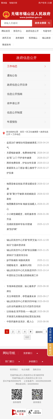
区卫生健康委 (32, 132)
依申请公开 (13, 103)
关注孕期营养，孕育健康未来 (21, 296)
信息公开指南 (14, 94)
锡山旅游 (46, 38)
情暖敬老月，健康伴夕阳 (19, 265)
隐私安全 (37, 369)
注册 (50, 3)
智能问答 (13, 3)
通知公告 (12, 75)
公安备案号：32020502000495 (37, 381)
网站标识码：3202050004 (27, 384)
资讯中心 (17, 31)
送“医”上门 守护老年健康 (19, 158)
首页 (22, 132)
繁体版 (4, 3)
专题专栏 (47, 31)
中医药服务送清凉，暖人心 (20, 321)
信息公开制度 (14, 112)
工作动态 (12, 66)
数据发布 (6, 44)
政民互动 (6, 38)
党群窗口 (27, 353)
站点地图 (26, 369)
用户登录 (42, 3)
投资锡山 (33, 38)
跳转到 (39, 332)
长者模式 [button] (50, 349)
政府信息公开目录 (17, 84)
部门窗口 (9, 361)
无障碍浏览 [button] (50, 335)
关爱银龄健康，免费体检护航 (21, 153)
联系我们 (14, 369)
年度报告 (12, 121)
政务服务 (20, 38)
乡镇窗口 (33, 361)
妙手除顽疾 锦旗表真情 (18, 260)
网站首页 (6, 31)
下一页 (31, 331)
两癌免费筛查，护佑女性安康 (21, 163)
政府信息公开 (32, 31)
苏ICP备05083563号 (12, 381)
